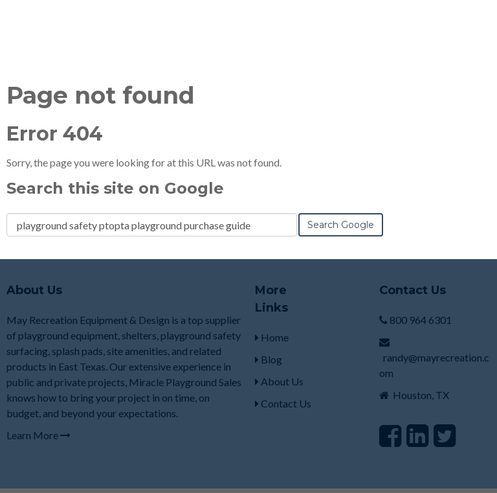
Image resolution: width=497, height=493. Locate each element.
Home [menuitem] (272, 316)
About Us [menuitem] (279, 360)
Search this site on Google (115, 167)
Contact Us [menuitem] (283, 382)
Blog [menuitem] (268, 338)
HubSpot (147, 480)
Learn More (38, 414)
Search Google (340, 204)
